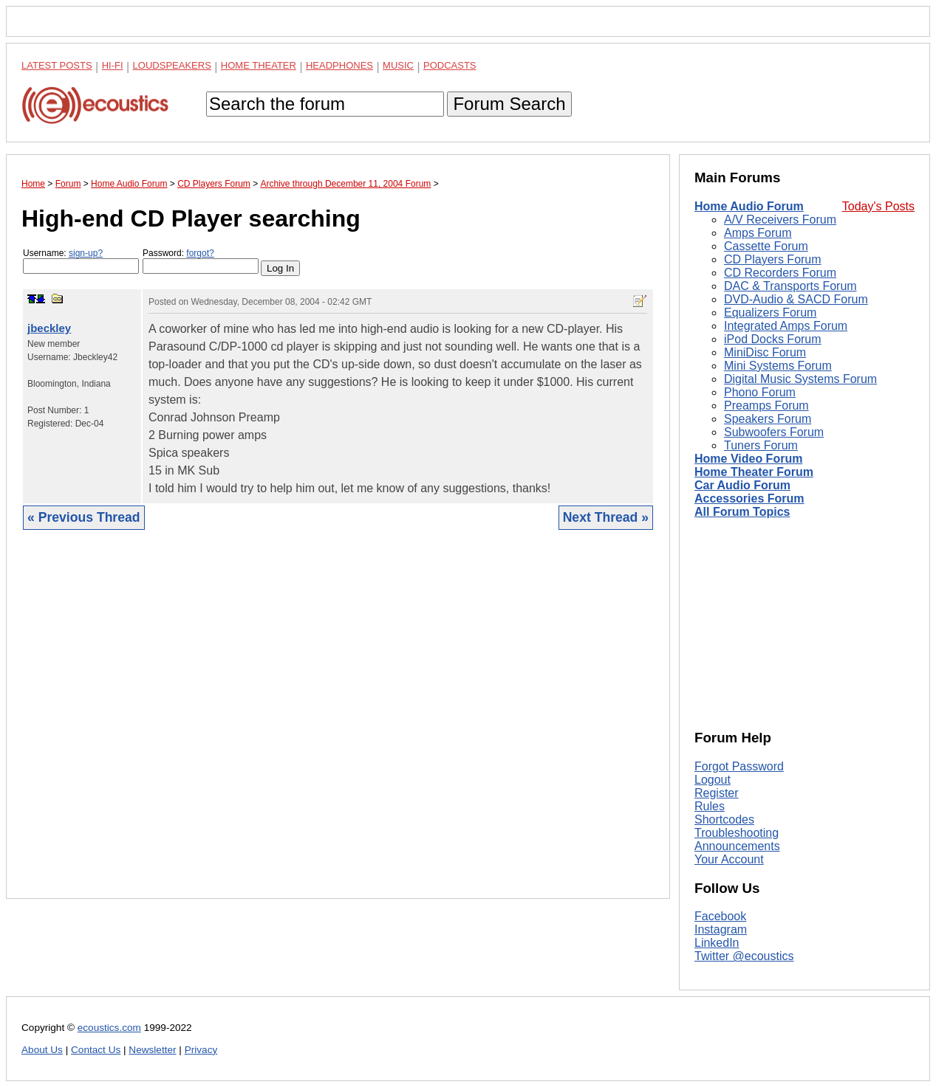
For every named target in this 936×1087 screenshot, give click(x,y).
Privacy (201, 1049)
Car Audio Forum (742, 485)
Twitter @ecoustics (744, 956)
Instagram (720, 929)
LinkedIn (716, 942)
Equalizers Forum (770, 312)
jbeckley (49, 328)
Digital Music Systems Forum (800, 379)
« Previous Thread (83, 517)
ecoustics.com (109, 1027)
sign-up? (86, 253)
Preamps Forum (766, 405)
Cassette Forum (766, 246)
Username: (81, 261)
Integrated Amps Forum (785, 326)
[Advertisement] (338, 725)
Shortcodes (724, 819)
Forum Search (509, 104)
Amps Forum (758, 233)
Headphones (339, 65)
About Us (42, 1049)
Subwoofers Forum (774, 432)
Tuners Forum (761, 445)
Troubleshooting (736, 833)
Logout (712, 779)
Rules (709, 806)
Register (716, 793)
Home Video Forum (748, 458)
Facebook (720, 916)
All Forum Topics (742, 511)
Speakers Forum (767, 419)
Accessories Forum (749, 498)
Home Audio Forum (749, 206)
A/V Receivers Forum (780, 219)
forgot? (199, 253)
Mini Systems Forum (778, 365)
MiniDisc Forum (765, 352)
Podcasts (449, 65)
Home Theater (258, 65)
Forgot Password (739, 766)
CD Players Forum (772, 259)
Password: (201, 261)
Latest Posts (56, 65)
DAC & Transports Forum (790, 286)
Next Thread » (606, 517)
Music (398, 65)
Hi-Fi (112, 65)
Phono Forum (760, 392)
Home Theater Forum (753, 472)
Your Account (729, 859)
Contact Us (95, 1049)
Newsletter (152, 1049)
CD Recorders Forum (780, 272)
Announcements (737, 846)
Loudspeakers (172, 65)
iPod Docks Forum (772, 339)
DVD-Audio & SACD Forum (796, 299)
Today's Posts (878, 206)
